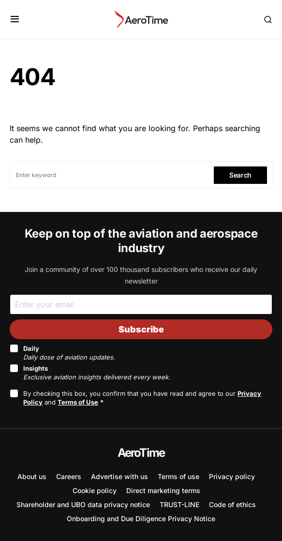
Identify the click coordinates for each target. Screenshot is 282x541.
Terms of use (178, 476)
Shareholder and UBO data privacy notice (83, 504)
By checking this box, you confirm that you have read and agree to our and (142, 398)
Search (240, 175)
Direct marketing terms (163, 490)
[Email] (141, 304)
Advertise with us (119, 476)
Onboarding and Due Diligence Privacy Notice (141, 518)
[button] (15, 19)
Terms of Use (78, 402)
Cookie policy (95, 490)
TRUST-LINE (179, 504)
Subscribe (141, 329)
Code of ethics (232, 504)
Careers (68, 476)
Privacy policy (232, 476)
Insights (96, 372)
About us (31, 476)
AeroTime (141, 453)
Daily (69, 353)
